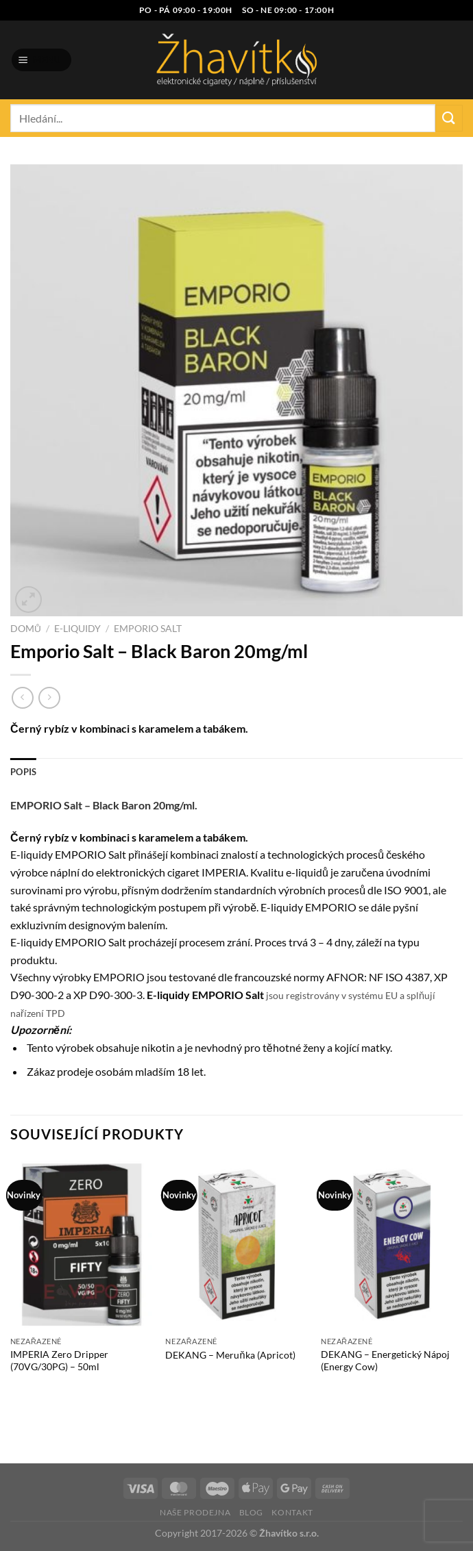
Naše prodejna (195, 1512)
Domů (25, 628)
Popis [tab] (23, 771)
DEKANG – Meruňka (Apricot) (230, 1355)
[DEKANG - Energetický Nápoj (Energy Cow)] (392, 1244)
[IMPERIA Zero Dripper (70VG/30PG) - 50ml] (81, 1244)
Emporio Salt (148, 628)
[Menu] (42, 60)
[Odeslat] (449, 118)
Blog (251, 1512)
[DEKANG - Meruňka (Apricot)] (236, 1244)
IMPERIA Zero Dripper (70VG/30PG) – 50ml (59, 1360)
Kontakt (292, 1512)
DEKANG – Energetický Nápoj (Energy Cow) (385, 1360)
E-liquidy (77, 628)
